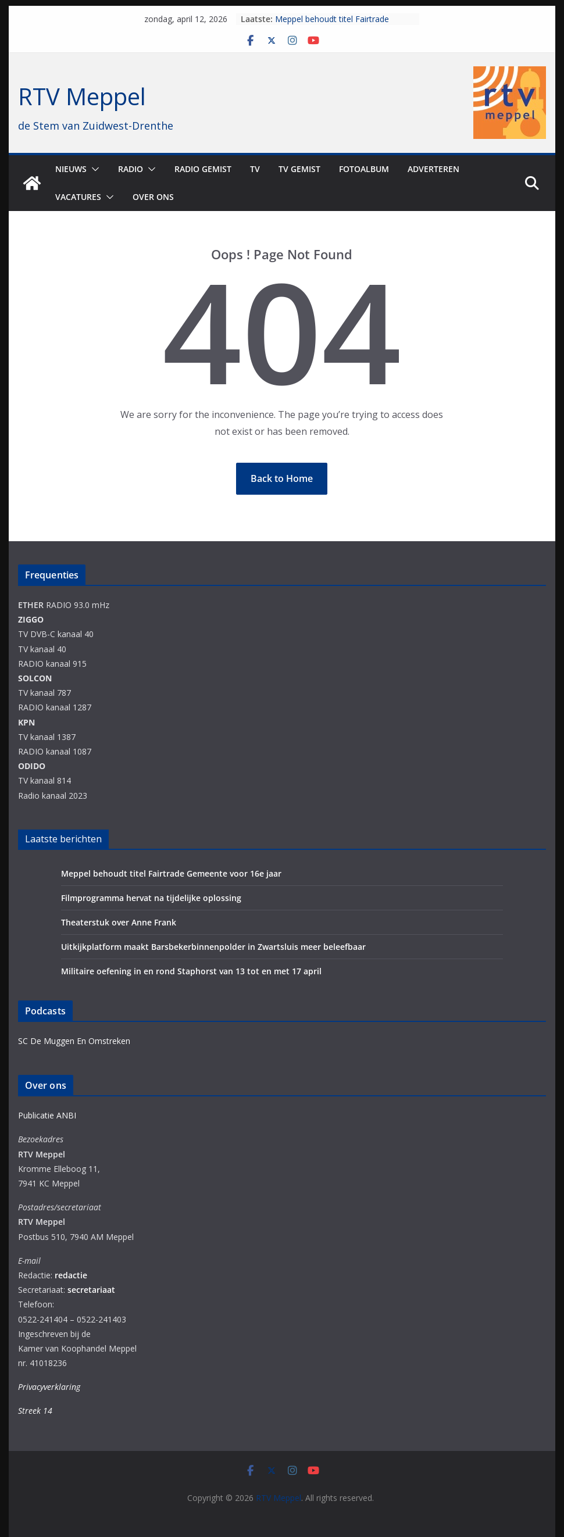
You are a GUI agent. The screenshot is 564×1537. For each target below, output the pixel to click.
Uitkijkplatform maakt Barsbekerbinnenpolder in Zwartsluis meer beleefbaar (213, 946)
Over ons (153, 196)
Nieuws (71, 168)
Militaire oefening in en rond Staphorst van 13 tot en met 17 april (191, 971)
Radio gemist (202, 168)
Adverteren (433, 168)
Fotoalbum (364, 168)
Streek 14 (35, 1410)
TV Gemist (299, 168)
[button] (93, 169)
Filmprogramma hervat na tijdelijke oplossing (151, 897)
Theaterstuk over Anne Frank (118, 922)
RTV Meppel (82, 96)
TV (255, 168)
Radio (130, 168)
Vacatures (78, 196)
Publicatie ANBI (47, 1115)
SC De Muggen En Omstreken (74, 1040)
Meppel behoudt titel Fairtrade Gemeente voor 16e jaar (332, 24)
